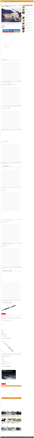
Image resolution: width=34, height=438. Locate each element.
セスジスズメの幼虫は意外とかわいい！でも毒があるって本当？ (28, 30)
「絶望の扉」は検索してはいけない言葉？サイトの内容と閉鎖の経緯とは (28, 17)
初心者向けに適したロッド (5, 47)
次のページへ (20, 400)
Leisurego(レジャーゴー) (5, 1)
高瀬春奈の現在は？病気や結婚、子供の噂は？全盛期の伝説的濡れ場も (28, 25)
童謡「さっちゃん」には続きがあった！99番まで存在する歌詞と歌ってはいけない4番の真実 (28, 22)
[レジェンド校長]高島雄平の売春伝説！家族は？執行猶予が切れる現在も (29, 28)
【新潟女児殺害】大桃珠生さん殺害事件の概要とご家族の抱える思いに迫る (28, 14)
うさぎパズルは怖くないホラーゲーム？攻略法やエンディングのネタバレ (28, 6)
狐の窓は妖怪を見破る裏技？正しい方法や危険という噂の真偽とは (28, 9)
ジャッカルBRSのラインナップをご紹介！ (7, 45)
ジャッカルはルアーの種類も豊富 (6, 46)
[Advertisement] (11, 37)
